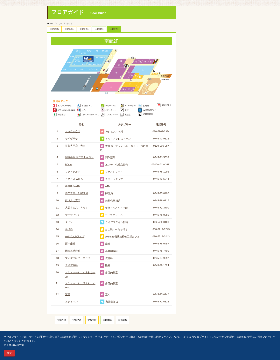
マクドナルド (72, 171)
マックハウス (72, 131)
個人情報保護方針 (14, 345)
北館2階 (69, 29)
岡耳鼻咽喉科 (72, 250)
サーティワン (72, 214)
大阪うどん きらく (76, 207)
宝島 (67, 294)
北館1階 (54, 29)
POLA (68, 164)
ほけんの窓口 (72, 200)
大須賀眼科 (71, 265)
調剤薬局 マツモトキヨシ (79, 157)
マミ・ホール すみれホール (80, 274)
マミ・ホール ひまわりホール (80, 285)
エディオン (71, 301)
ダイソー (70, 222)
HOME (50, 23)
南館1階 (99, 29)
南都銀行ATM (72, 186)
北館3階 (84, 29)
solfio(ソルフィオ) (75, 236)
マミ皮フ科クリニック (77, 258)
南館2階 (114, 29)
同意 (9, 353)
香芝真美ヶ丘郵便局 (76, 193)
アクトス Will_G (74, 178)
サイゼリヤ (71, 138)
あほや (69, 229)
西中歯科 (70, 243)
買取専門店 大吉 (75, 145)
